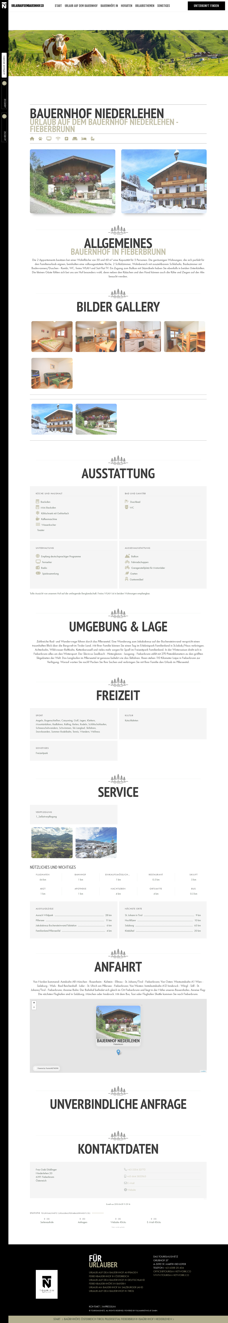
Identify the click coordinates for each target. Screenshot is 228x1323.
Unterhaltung (45, 548)
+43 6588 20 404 (174, 1267)
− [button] (34, 1007)
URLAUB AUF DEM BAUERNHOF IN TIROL (111, 1291)
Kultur (129, 715)
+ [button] (34, 1003)
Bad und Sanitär (135, 493)
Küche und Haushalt (49, 493)
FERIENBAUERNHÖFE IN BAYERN (107, 1283)
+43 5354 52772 (136, 1169)
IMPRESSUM (109, 1306)
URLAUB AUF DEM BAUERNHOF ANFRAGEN (113, 1272)
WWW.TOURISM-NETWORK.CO (171, 1275)
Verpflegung (44, 812)
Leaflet (203, 1071)
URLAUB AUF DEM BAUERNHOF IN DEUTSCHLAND (117, 1280)
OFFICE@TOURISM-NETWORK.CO (172, 1271)
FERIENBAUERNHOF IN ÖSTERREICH (109, 1276)
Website (131, 1189)
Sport (39, 715)
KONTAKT (94, 1306)
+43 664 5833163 (136, 1176)
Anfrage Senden (4, 65)
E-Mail (130, 1183)
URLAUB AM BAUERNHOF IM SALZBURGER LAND (116, 1287)
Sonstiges (42, 748)
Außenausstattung (137, 548)
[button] (72, 181)
